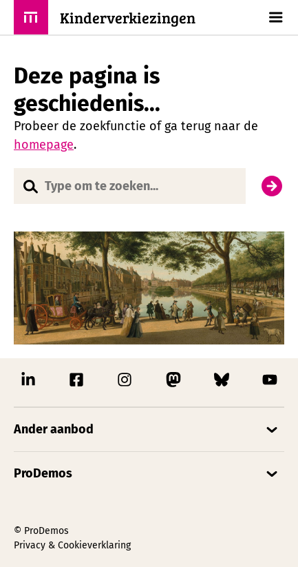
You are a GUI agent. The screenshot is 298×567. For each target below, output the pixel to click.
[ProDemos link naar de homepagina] (104, 17)
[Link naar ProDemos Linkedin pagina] (28, 383)
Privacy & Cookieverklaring (72, 545)
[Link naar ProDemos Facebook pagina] (76, 383)
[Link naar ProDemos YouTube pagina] (269, 383)
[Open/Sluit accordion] (149, 429)
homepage (44, 144)
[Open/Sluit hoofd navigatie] (273, 17)
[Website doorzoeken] (130, 186)
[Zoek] (271, 186)
